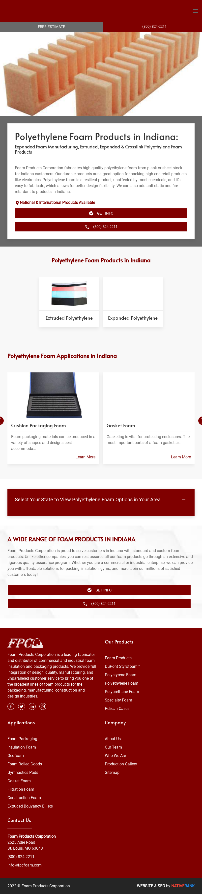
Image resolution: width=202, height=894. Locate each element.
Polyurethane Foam (122, 691)
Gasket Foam (19, 781)
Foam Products (118, 658)
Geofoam (15, 755)
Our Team (113, 747)
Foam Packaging (22, 738)
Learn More (85, 467)
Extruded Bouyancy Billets (30, 806)
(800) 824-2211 (20, 856)
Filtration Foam (20, 789)
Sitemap (112, 772)
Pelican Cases (117, 708)
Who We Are (115, 755)
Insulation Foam (21, 747)
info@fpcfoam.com (24, 865)
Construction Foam (24, 797)
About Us (113, 738)
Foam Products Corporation (31, 836)
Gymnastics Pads (22, 772)
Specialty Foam (118, 700)
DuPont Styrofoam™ (122, 666)
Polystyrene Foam (120, 674)
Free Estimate (51, 27)
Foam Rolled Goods (24, 764)
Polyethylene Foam (121, 683)
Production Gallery (121, 764)
